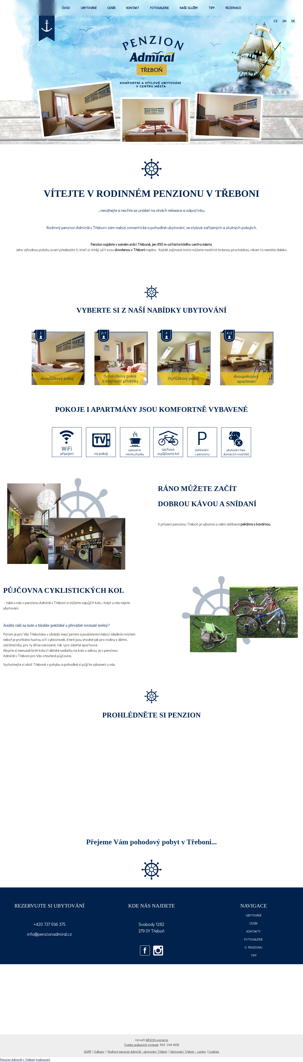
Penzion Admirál (11, 1059)
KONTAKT (132, 8)
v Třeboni (29, 1059)
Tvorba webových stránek (141, 1045)
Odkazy (99, 1051)
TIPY (212, 8)
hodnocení (43, 1059)
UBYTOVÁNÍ (88, 8)
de (293, 21)
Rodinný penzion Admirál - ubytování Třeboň (137, 1051)
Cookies (213, 1051)
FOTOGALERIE (159, 8)
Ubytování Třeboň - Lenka (188, 1051)
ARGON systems (157, 1040)
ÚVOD (66, 8)
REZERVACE (233, 8)
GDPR (87, 1051)
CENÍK (111, 8)
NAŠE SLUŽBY (189, 8)
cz (275, 21)
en (284, 21)
